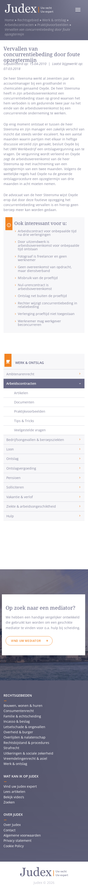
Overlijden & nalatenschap (25, 737)
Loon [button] (10, 449)
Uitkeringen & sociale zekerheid (28, 753)
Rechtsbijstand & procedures (26, 742)
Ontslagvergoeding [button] (21, 468)
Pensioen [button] (13, 477)
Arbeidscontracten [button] (21, 383)
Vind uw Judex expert (20, 786)
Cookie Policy (14, 846)
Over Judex (12, 824)
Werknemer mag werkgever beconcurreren (39, 323)
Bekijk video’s (14, 797)
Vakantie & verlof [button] (19, 497)
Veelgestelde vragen (30, 430)
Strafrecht (11, 748)
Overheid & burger (18, 732)
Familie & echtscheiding (22, 716)
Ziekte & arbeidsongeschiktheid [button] (31, 506)
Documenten (24, 402)
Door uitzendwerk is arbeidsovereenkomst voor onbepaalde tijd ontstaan (48, 245)
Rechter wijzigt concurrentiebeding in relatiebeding (47, 305)
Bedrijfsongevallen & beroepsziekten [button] (35, 439)
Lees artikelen (14, 791)
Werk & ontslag (54, 20)
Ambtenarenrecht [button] (20, 374)
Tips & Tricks (24, 421)
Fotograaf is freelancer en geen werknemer (42, 258)
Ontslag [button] (12, 458)
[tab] (44, 374)
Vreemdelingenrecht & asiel (25, 758)
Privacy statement (17, 840)
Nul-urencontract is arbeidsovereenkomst (35, 287)
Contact (9, 830)
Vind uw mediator (26, 641)
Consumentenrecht (19, 710)
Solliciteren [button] (15, 487)
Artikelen (21, 393)
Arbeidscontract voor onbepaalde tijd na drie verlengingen (47, 233)
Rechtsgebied (28, 20)
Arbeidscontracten (19, 24)
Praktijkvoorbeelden (53, 24)
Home (9, 20)
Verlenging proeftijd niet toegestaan (46, 313)
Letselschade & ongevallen (24, 727)
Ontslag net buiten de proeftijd (42, 296)
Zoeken (9, 802)
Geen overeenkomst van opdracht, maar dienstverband (45, 269)
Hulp (10, 516)
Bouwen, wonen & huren (23, 705)
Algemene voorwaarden (22, 835)
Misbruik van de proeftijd (38, 278)
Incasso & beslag (17, 721)
